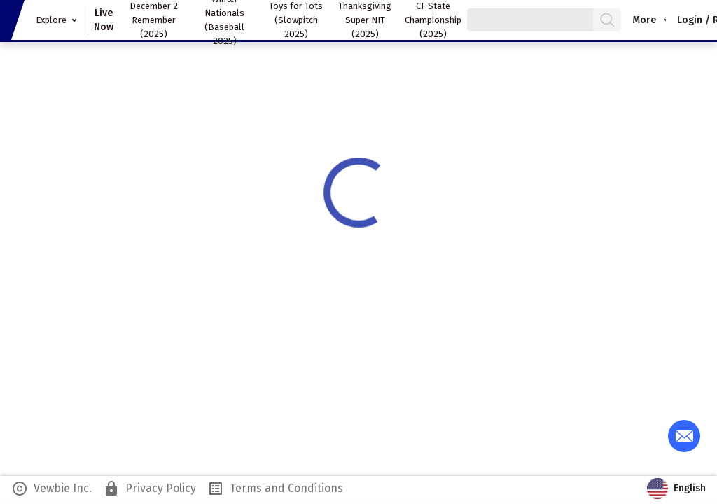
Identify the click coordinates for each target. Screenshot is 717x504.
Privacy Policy (149, 488)
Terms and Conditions (275, 488)
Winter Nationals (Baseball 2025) (224, 20)
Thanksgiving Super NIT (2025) (364, 20)
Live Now (103, 20)
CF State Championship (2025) (433, 20)
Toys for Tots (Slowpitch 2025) (296, 20)
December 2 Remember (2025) (154, 20)
